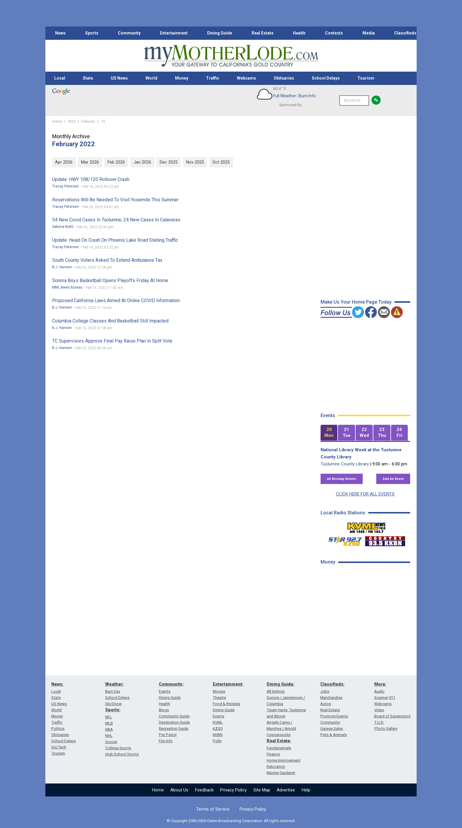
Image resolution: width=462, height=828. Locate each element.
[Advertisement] (365, 663)
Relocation (276, 766)
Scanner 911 (384, 697)
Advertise (286, 790)
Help (306, 790)
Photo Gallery (385, 728)
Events (164, 691)
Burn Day (112, 691)
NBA (109, 729)
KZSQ (218, 728)
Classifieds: (332, 684)
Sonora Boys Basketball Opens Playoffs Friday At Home (110, 280)
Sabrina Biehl (62, 227)
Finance (273, 754)
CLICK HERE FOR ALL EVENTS (365, 494)
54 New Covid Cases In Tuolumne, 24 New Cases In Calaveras (116, 220)
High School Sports (122, 754)
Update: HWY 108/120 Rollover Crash (90, 179)
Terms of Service (213, 809)
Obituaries (284, 78)
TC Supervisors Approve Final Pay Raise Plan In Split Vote (112, 341)
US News (119, 78)
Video (379, 710)
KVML (218, 722)
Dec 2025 (169, 162)
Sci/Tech (58, 747)
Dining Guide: (280, 684)
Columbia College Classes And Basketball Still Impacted (110, 321)
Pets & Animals (333, 734)
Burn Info (307, 95)
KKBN (217, 734)
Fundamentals (279, 748)
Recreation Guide (173, 728)
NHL (109, 735)
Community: (171, 684)
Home (158, 790)
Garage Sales (331, 728)
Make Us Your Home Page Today (356, 302)
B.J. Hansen (62, 267)
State (88, 78)
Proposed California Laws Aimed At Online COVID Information (116, 300)
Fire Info (166, 741)
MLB (109, 723)
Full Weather (284, 95)
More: (380, 684)
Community (129, 33)
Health (299, 33)
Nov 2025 (195, 162)
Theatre (219, 697)
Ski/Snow (113, 704)
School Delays (326, 78)
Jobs (324, 691)
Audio (379, 691)
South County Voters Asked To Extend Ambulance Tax (107, 260)
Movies (219, 691)
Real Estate (262, 33)
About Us (179, 790)
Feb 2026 (116, 162)
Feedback (204, 790)
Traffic (212, 78)
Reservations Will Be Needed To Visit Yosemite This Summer (115, 200)
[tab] (329, 433)
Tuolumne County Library (345, 464)
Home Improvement (284, 760)
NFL (108, 717)
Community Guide (174, 716)
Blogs (164, 710)
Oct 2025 (221, 162)
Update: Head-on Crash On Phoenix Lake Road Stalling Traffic (115, 240)
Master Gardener (281, 773)
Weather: (114, 684)
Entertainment (174, 33)
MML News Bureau (67, 287)
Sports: (112, 709)
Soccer (111, 742)
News (60, 33)
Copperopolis (279, 734)
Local (59, 78)
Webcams (246, 78)
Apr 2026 (63, 162)
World (151, 78)
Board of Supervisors (392, 716)
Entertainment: (228, 684)
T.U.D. (379, 722)
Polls (217, 741)
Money (181, 78)
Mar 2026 (90, 162)
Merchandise (331, 697)
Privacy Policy (233, 790)
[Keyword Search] (354, 101)
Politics (58, 728)
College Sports (118, 748)
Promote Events (334, 716)
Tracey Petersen (65, 186)
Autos (325, 704)
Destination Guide (174, 722)
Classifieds (405, 33)
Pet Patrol (167, 734)
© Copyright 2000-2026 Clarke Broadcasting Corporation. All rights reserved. (231, 821)
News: (57, 684)
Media (368, 33)
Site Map (261, 790)
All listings (276, 691)
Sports (91, 33)
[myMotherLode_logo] (231, 56)
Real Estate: (279, 740)
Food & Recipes (226, 704)
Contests (334, 33)
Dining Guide (219, 33)
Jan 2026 (142, 162)
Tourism (365, 78)
